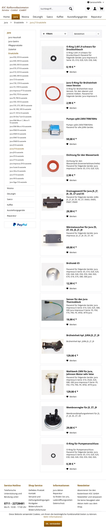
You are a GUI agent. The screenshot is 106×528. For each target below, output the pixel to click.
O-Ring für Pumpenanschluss (82, 443)
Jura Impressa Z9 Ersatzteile (20, 163)
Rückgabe (33, 503)
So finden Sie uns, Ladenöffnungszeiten (62, 498)
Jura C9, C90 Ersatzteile (19, 87)
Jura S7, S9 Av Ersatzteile (19, 113)
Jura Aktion (58, 490)
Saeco (9, 199)
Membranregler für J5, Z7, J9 (81, 407)
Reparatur (11, 215)
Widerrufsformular (37, 509)
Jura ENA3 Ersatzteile (18, 130)
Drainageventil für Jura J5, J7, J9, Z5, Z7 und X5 (82, 192)
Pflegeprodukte (15, 45)
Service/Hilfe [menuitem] (94, 2)
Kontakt (32, 493)
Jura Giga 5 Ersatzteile (18, 182)
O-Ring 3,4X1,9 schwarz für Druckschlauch (81, 48)
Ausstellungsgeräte (16, 210)
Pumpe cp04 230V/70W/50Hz (81, 118)
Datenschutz (59, 503)
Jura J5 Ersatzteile (16, 145)
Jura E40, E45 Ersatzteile (19, 61)
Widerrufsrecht (36, 506)
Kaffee (10, 204)
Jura (9, 32)
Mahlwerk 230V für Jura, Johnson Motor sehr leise (80, 372)
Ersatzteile (13, 53)
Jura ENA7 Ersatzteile (18, 137)
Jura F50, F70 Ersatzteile (19, 94)
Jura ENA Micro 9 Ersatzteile (20, 126)
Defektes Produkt (36, 490)
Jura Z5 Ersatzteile (17, 156)
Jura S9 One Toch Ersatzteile (20, 116)
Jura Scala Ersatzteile (18, 167)
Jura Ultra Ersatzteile (18, 171)
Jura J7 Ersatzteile (17, 149)
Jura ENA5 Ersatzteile (18, 134)
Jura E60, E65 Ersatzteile (19, 64)
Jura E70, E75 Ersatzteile (19, 68)
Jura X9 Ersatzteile (17, 178)
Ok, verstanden (53, 523)
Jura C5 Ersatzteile (17, 79)
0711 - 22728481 (14, 503)
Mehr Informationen (53, 516)
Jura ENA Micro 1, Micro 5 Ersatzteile (19, 121)
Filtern (47, 33)
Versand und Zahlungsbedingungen (39, 498)
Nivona (10, 188)
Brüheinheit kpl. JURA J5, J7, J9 (82, 335)
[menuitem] (56, 8)
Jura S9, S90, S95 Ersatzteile (20, 109)
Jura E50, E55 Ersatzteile (19, 57)
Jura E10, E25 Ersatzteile (19, 72)
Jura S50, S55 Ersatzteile (19, 102)
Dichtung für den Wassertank (82, 155)
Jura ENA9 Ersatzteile (18, 141)
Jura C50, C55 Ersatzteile (19, 83)
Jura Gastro (13, 41)
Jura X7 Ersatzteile (17, 175)
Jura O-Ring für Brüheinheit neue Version (81, 84)
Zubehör (12, 49)
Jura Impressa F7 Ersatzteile (20, 90)
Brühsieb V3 (73, 263)
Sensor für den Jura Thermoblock (77, 300)
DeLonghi (11, 193)
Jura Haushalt (14, 37)
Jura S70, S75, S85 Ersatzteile (21, 105)
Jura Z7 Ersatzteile (17, 160)
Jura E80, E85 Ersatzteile (19, 76)
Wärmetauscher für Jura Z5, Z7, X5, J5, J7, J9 (81, 228)
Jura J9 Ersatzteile (16, 152)
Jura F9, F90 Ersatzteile (18, 98)
